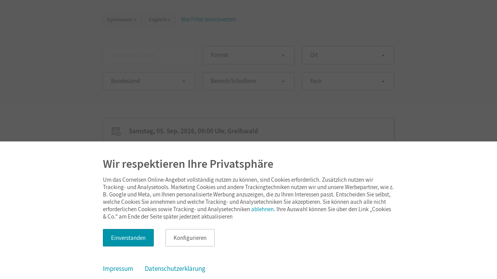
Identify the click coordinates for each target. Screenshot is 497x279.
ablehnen (262, 209)
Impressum (118, 268)
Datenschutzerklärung (175, 268)
